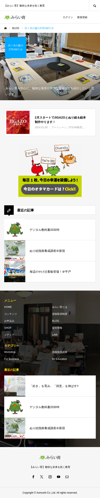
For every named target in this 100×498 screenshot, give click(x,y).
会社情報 (57, 327)
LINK (55, 334)
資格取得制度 (59, 313)
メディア (9, 334)
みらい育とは (59, 307)
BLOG (55, 320)
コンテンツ (10, 313)
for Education (59, 359)
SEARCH (94, 5)
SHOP (7, 327)
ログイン (68, 17)
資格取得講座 (59, 352)
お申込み (9, 320)
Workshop (10, 352)
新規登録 (82, 17)
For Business (11, 359)
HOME (8, 307)
